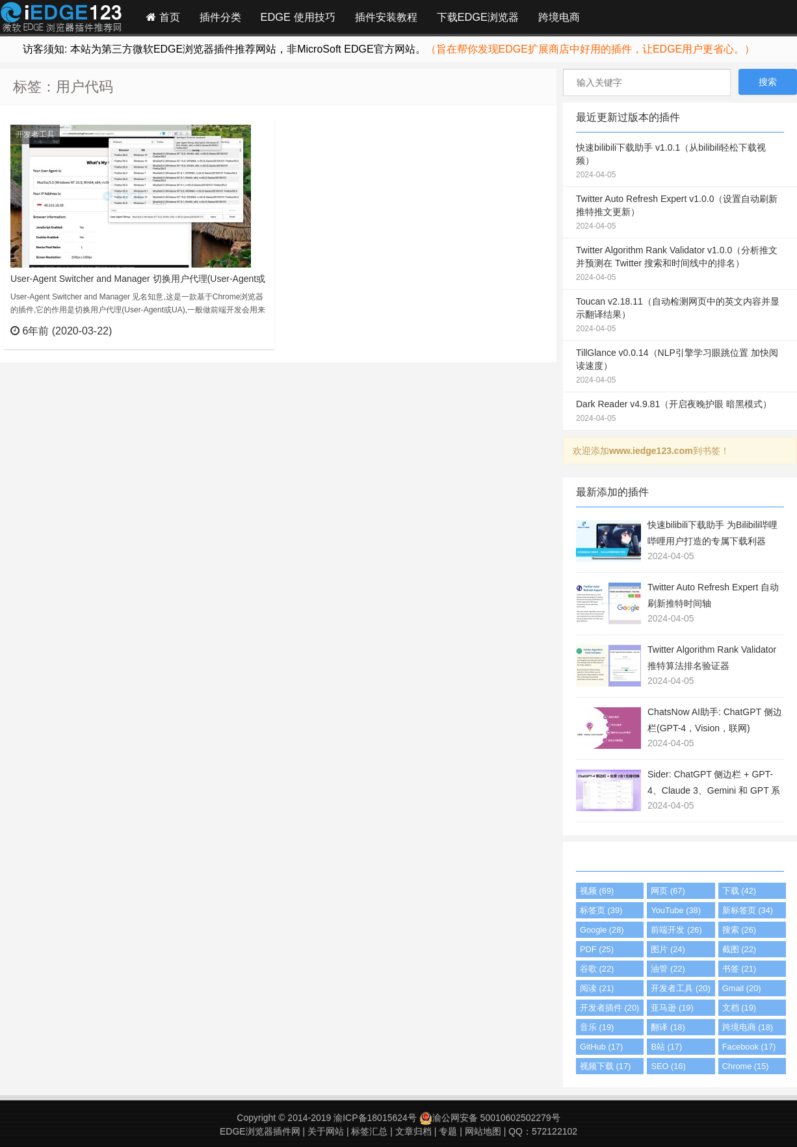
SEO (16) (668, 1066)
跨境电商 (559, 17)
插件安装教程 (386, 17)
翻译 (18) (668, 1027)
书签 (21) (739, 969)
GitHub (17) (601, 1047)
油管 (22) (668, 969)
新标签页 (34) (747, 910)
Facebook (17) (749, 1047)
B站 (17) (666, 1047)
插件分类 (220, 17)
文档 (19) (739, 1008)
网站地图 (483, 1131)
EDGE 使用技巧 (298, 17)
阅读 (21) (597, 988)
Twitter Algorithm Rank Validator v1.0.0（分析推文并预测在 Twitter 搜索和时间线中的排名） (680, 264)
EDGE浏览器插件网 (260, 1131)
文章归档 (413, 1131)
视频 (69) (597, 891)
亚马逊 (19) (672, 1008)
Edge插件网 (61, 19)
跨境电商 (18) (747, 1027)
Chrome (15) (745, 1066)
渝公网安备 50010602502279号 (489, 1118)
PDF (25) (597, 949)
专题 (448, 1131)
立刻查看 (240, 330)
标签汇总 (369, 1131)
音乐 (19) (597, 1027)
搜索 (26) (739, 930)
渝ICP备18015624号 (375, 1118)
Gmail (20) (741, 988)
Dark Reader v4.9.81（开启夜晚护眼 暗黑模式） (680, 412)
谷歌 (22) (597, 969)
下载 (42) (739, 891)
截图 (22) (739, 949)
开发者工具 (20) (680, 988)
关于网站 (325, 1131)
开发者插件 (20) (609, 1008)
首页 (163, 17)
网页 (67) (668, 891)
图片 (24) (668, 949)
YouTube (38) (676, 910)
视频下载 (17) (605, 1066)
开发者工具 (35, 134)
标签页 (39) (601, 910)
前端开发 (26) (676, 930)
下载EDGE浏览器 (478, 17)
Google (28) (602, 930)
